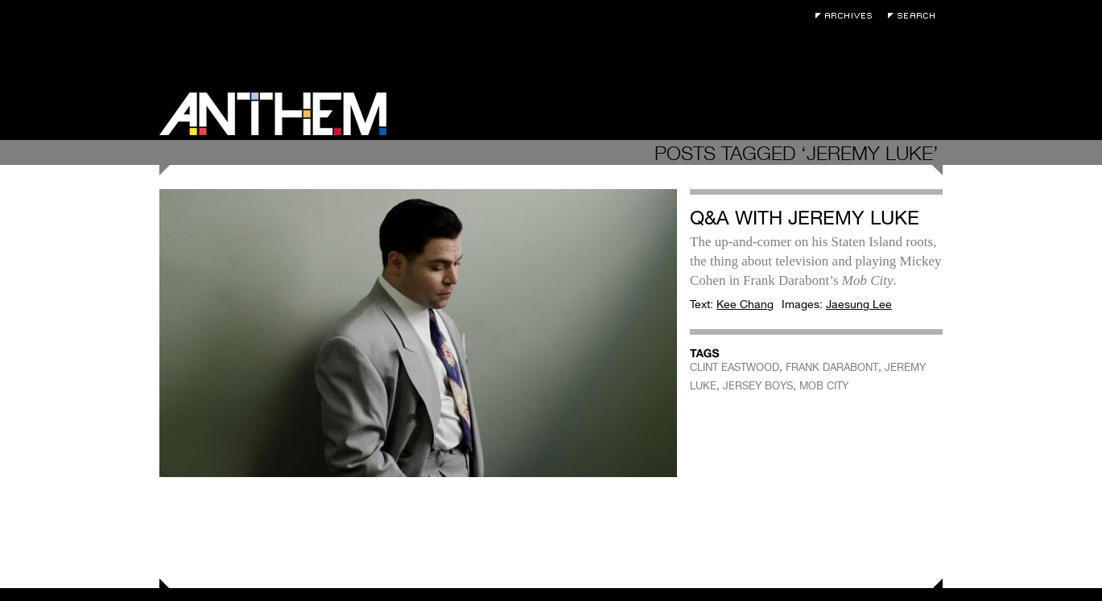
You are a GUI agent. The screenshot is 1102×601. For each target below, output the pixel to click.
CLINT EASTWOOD (734, 367)
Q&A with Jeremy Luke (804, 217)
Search (915, 16)
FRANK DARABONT (832, 367)
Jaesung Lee (859, 304)
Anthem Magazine (272, 114)
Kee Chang (745, 304)
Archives (847, 16)
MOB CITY (823, 386)
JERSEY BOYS (758, 386)
